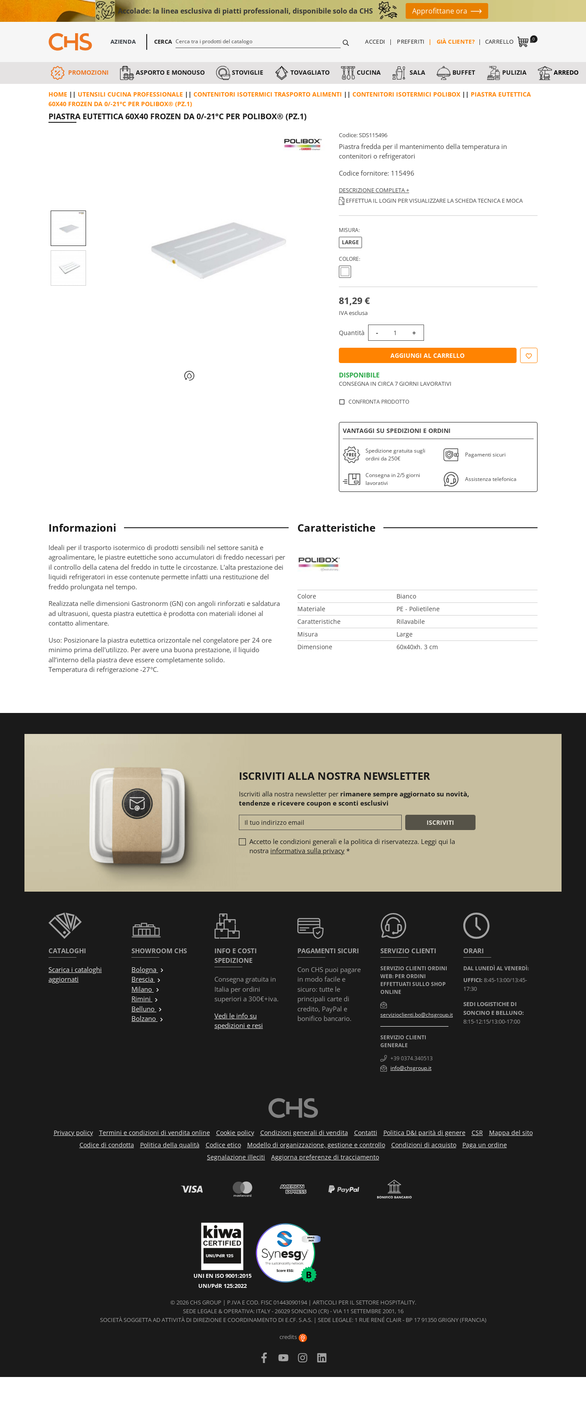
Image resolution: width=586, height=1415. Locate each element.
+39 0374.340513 (411, 1058)
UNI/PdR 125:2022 (222, 1286)
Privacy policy (73, 1132)
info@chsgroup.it (410, 1068)
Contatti (365, 1132)
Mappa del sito (511, 1132)
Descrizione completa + (374, 190)
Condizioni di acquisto (423, 1145)
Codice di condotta (106, 1145)
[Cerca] (258, 41)
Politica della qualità (170, 1145)
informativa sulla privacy (307, 850)
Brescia (146, 979)
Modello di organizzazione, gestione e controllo (316, 1145)
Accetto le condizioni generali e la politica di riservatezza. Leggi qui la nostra (352, 846)
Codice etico (223, 1145)
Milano (145, 989)
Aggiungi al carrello (427, 355)
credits (293, 1337)
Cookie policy (235, 1132)
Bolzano (147, 1018)
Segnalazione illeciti (236, 1157)
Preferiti (411, 41)
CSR (477, 1132)
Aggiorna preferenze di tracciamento (325, 1157)
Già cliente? (456, 41)
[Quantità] (395, 332)
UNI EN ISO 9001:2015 (222, 1276)
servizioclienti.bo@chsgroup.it (416, 1014)
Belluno (146, 1008)
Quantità (352, 333)
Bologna (147, 969)
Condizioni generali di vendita (304, 1132)
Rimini (145, 998)
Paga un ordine (484, 1145)
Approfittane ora (439, 11)
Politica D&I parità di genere (424, 1132)
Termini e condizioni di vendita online (154, 1132)
